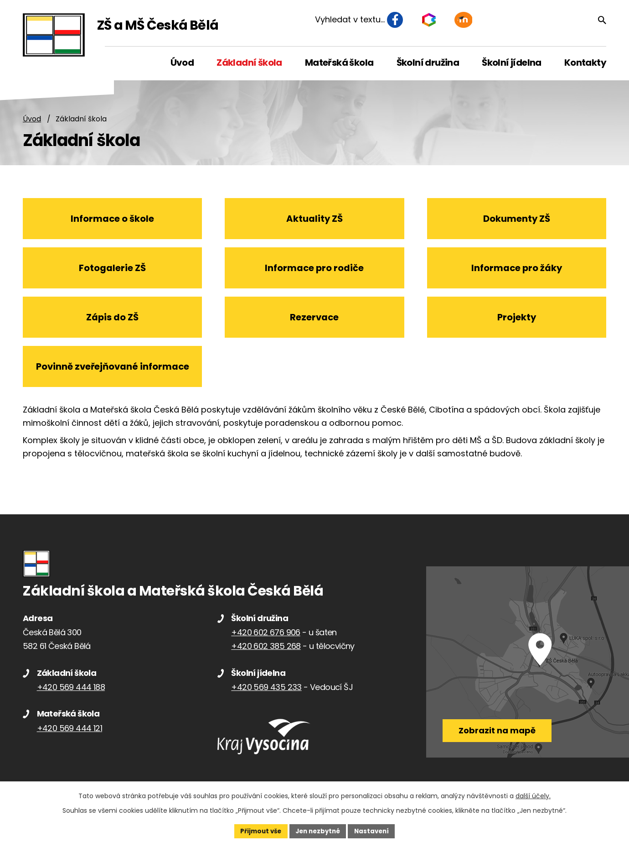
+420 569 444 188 (71, 694)
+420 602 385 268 (265, 653)
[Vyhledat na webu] (557, 21)
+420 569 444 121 (69, 735)
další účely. (533, 795)
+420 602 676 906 (265, 639)
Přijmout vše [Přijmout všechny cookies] (257, 830)
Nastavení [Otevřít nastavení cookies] (374, 830)
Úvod (32, 119)
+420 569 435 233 (266, 694)
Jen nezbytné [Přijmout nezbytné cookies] (318, 830)
